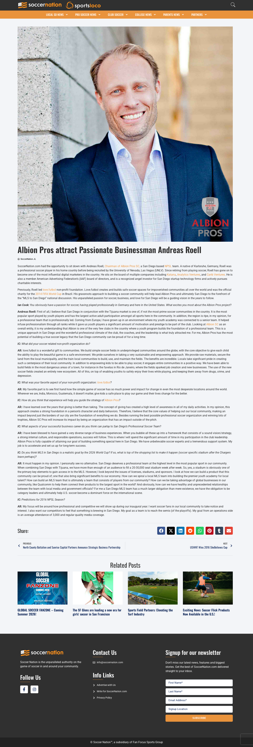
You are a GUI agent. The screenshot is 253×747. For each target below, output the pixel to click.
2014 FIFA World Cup (48, 294)
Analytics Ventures (188, 274)
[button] (161, 531)
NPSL (168, 266)
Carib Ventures (216, 274)
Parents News (173, 14)
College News (145, 14)
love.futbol (49, 289)
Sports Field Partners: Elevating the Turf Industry (150, 612)
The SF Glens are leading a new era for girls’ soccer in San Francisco (97, 612)
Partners (199, 14)
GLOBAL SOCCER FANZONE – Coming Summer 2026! (40, 612)
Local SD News (57, 14)
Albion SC (212, 324)
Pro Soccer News (88, 14)
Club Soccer (118, 14)
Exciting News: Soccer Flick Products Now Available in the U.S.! (206, 612)
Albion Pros (112, 400)
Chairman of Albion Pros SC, (122, 266)
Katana (171, 274)
